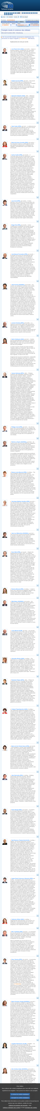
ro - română (5, 14)
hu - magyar (29, 13)
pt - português (36, 13)
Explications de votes (23, 26)
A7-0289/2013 (5, 25)
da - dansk (10, 13)
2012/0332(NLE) (11, 20)
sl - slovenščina (8, 14)
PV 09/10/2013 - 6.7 (22, 25)
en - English (17, 13)
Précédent (10, 16)
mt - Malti (31, 13)
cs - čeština (8, 13)
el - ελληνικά (15, 13)
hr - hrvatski (22, 13)
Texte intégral (24, 16)
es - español (6, 13)
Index (4, 16)
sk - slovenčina (6, 14)
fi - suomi (10, 14)
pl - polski (35, 13)
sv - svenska (12, 14)
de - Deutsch (12, 13)
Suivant (15, 16)
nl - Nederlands (33, 13)
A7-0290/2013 (17, 984)
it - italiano (24, 13)
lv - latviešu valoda (26, 13)
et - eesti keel (13, 13)
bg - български (5, 13)
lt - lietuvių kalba (28, 13)
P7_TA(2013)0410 (34, 25)
